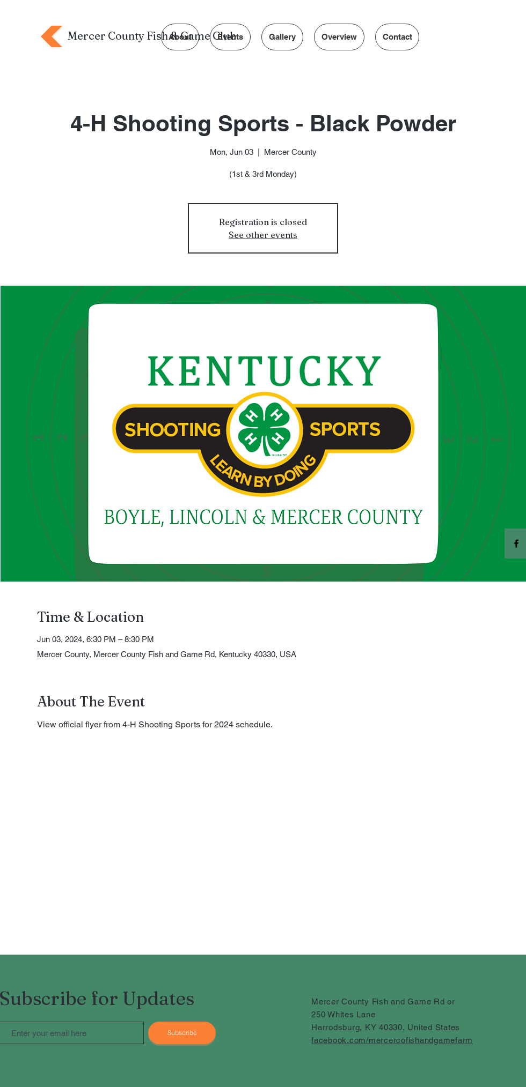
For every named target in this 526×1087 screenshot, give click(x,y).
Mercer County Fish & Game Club (152, 35)
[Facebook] (516, 543)
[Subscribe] (182, 1033)
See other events (263, 234)
